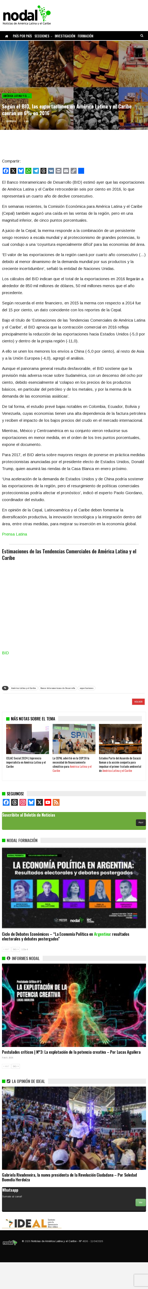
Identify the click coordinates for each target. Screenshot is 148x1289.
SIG (15, 976)
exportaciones (86, 688)
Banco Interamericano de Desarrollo (57, 688)
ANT (6, 976)
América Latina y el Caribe (17, 96)
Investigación (65, 35)
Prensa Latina (14, 534)
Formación (85, 35)
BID (5, 653)
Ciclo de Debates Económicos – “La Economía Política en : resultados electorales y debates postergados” (65, 962)
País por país (22, 35)
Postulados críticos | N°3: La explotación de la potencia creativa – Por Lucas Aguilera (71, 1078)
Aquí (140, 849)
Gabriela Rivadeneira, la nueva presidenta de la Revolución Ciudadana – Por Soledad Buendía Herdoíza (69, 1203)
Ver (140, 1229)
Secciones (42, 35)
